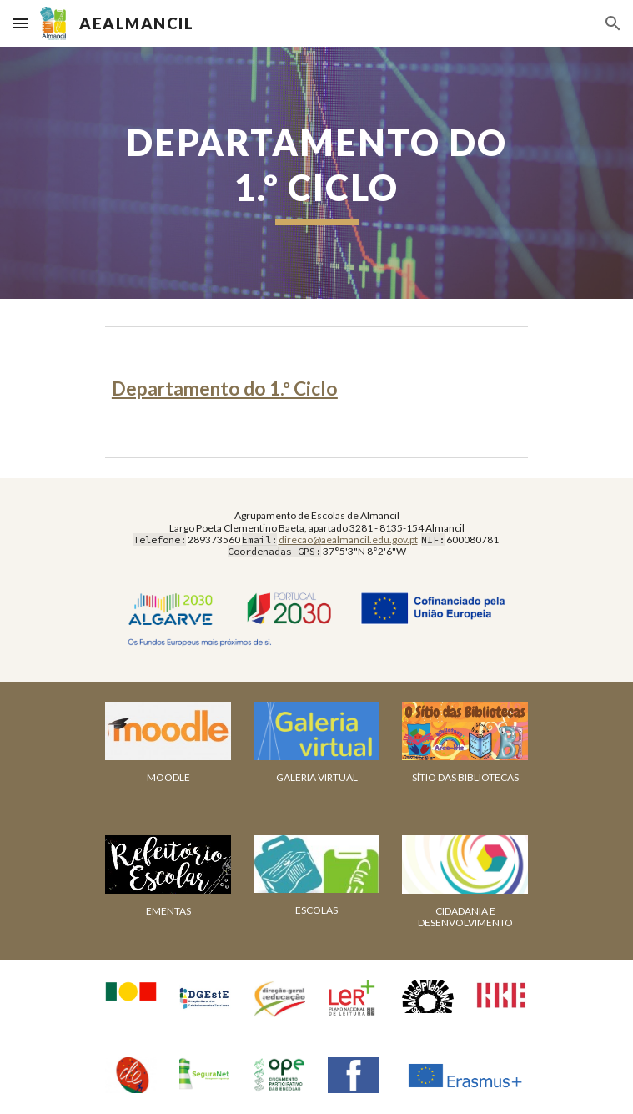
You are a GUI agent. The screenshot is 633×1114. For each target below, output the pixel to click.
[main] (316, 172)
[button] (20, 23)
